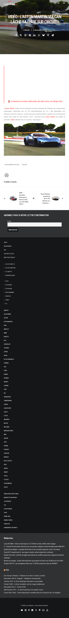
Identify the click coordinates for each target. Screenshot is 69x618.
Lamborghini (8, 400)
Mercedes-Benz (8, 430)
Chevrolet (7, 344)
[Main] (34, 198)
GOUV (5, 512)
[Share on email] (52, 35)
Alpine (6, 318)
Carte (5, 242)
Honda (6, 374)
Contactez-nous (9, 253)
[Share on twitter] (21, 35)
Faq (5, 250)
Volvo (6, 487)
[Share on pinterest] (30, 35)
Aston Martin (9, 108)
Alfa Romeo (7, 314)
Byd (5, 340)
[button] (64, 3)
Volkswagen (8, 483)
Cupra (6, 351)
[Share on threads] (25, 35)
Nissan (6, 438)
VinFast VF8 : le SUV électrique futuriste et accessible (23, 581)
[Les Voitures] (11, 3)
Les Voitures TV (10, 264)
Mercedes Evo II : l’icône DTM (15, 587)
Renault (6, 457)
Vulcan (24, 164)
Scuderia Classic (10, 275)
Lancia (6, 404)
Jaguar (6, 385)
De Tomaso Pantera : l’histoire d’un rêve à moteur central (24, 576)
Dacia (5, 355)
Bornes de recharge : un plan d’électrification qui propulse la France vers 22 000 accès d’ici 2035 (33, 561)
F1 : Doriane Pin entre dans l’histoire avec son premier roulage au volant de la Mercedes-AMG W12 (34, 547)
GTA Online (8, 288)
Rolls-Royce (8, 461)
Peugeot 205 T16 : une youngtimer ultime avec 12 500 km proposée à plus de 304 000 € (31, 563)
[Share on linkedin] (34, 35)
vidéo (13, 120)
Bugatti (6, 336)
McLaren (6, 427)
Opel (5, 442)
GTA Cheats (8, 285)
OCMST (7, 300)
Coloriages (7, 501)
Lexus (5, 412)
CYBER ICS (8, 296)
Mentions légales (9, 257)
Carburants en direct (11, 527)
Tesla (5, 476)
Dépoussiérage (9, 292)
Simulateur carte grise (11, 494)
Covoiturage (8, 509)
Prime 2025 (7, 516)
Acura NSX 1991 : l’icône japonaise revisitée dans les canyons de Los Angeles (32, 592)
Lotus (6, 415)
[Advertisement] (36, 81)
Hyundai (6, 378)
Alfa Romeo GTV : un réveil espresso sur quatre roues (23, 590)
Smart (6, 472)
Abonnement (8, 246)
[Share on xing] (48, 35)
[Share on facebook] (16, 35)
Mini (5, 434)
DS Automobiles (9, 359)
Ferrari (6, 363)
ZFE (5, 505)
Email (9, 221)
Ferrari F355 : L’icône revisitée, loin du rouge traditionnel (24, 584)
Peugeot (6, 449)
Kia (5, 393)
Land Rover (7, 408)
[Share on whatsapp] (39, 35)
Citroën (6, 348)
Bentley (6, 329)
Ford (5, 370)
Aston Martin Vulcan (12, 164)
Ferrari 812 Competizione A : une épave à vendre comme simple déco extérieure (28, 552)
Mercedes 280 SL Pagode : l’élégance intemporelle (22, 578)
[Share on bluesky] (43, 35)
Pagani (6, 445)
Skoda (6, 468)
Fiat (5, 367)
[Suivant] (53, 198)
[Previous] (16, 198)
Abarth (6, 310)
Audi (5, 325)
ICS (6, 303)
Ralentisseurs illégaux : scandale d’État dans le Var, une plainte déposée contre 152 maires (32, 549)
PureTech (7, 524)
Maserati (7, 419)
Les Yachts (8, 271)
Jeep (5, 389)
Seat (5, 464)
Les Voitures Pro (10, 268)
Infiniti (6, 382)
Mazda (6, 423)
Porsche (6, 453)
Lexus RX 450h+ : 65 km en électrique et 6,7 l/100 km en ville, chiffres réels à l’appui (29, 544)
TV (7, 570)
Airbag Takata (8, 520)
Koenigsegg (7, 397)
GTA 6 (6, 281)
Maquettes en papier (10, 497)
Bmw (5, 333)
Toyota (6, 479)
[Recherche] (57, 3)
